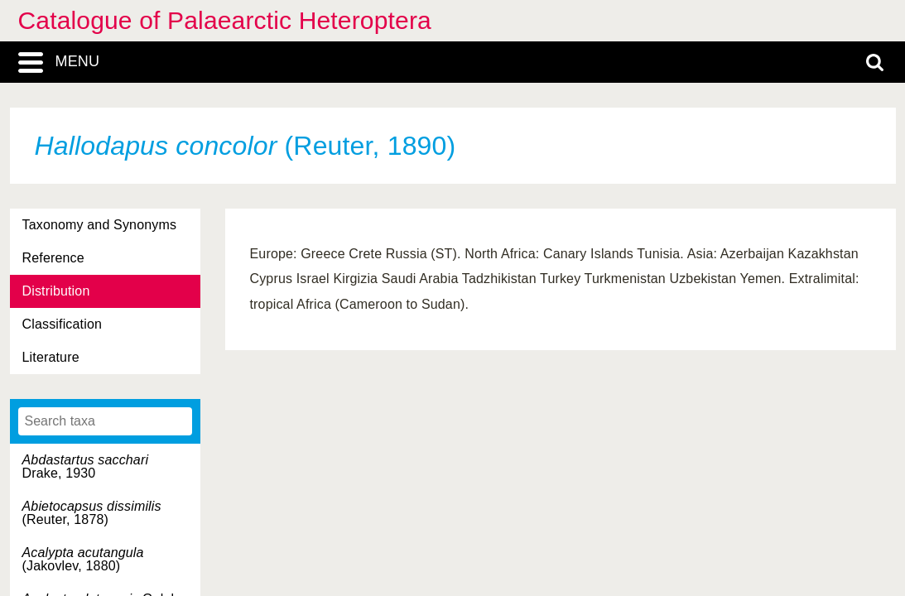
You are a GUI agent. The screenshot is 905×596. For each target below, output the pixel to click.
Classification (62, 324)
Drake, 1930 (85, 466)
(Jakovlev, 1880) (83, 559)
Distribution (56, 291)
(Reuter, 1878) (91, 512)
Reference (53, 258)
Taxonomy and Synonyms (99, 225)
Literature (50, 357)
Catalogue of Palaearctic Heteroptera (224, 20)
